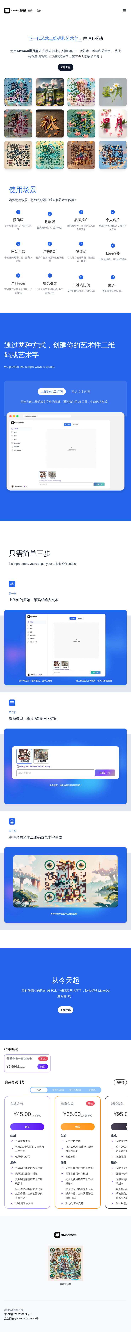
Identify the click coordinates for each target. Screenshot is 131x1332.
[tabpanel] (65, 446)
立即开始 (66, 67)
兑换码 (120, 1082)
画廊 (30, 10)
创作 (39, 10)
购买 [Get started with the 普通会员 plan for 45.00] (27, 1126)
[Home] (15, 10)
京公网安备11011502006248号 (21, 1318)
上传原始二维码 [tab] (52, 391)
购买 (42, 1066)
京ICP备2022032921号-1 (18, 1314)
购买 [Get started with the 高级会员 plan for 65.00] (77, 1126)
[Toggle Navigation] (124, 10)
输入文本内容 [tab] (81, 391)
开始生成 (66, 1009)
